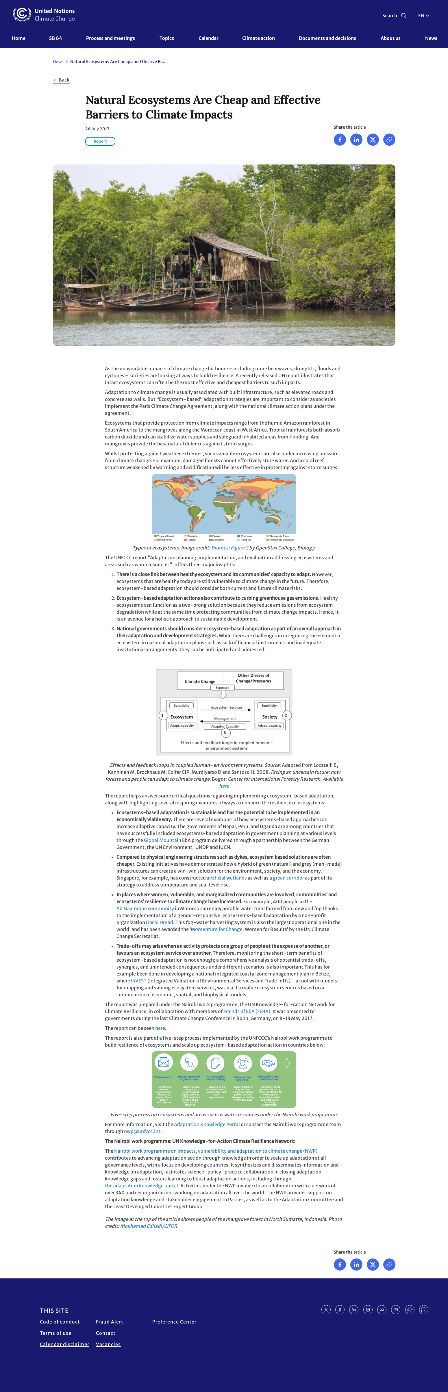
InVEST (139, 981)
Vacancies (108, 1344)
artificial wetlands (227, 878)
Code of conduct (60, 1322)
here (224, 786)
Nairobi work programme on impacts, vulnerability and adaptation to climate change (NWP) (215, 1151)
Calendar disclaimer (64, 1344)
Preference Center (174, 1322)
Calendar (209, 38)
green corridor (288, 878)
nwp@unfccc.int (142, 1131)
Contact (106, 1333)
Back (64, 80)
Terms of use (55, 1333)
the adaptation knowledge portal (141, 1186)
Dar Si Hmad (159, 922)
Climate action (258, 38)
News (431, 38)
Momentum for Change (216, 929)
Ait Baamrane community (145, 908)
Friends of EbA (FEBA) (246, 1011)
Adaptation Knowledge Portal (207, 1124)
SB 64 (55, 38)
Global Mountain (162, 840)
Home (18, 38)
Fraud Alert (109, 1322)
